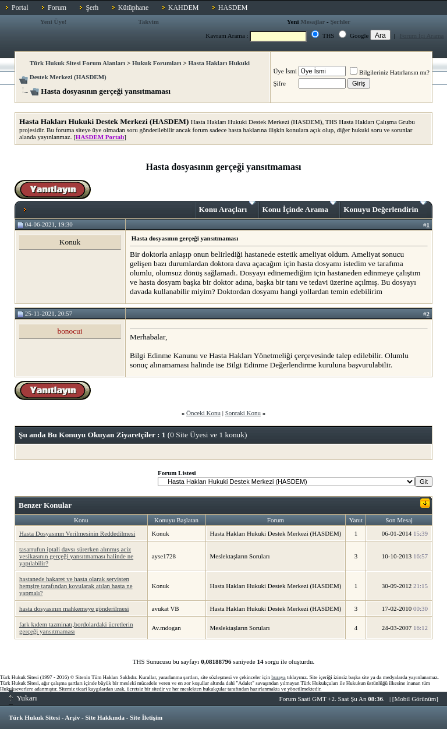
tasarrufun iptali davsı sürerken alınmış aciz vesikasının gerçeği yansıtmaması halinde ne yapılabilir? (76, 556)
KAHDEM (183, 7)
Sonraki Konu (243, 412)
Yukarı (23, 697)
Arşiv (72, 717)
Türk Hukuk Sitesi (34, 717)
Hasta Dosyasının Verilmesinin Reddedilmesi (77, 533)
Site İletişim (146, 717)
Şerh (92, 7)
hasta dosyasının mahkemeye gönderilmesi (74, 608)
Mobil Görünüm (416, 698)
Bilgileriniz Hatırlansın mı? (390, 72)
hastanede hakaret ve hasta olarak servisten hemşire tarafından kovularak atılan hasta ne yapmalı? (76, 585)
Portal (20, 7)
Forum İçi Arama (422, 35)
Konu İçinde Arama (299, 207)
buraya (278, 677)
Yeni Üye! (53, 21)
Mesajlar (312, 21)
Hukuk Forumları (157, 62)
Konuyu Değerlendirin (385, 207)
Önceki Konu (203, 412)
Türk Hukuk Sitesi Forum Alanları (77, 62)
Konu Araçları (227, 207)
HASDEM (233, 7)
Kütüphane (133, 7)
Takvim (148, 21)
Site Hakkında (105, 717)
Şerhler (340, 21)
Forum (57, 7)
